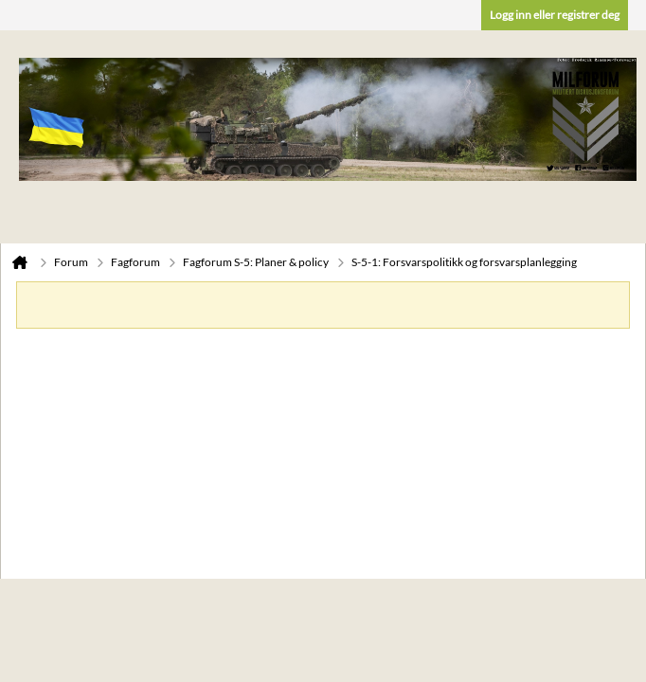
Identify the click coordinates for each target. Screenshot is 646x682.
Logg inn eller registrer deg (554, 15)
